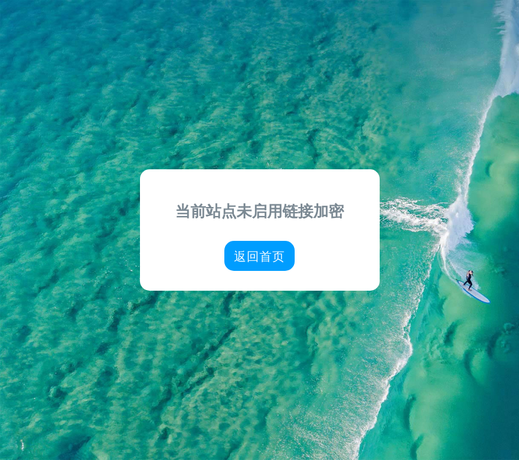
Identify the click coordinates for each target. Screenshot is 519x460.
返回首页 (259, 255)
